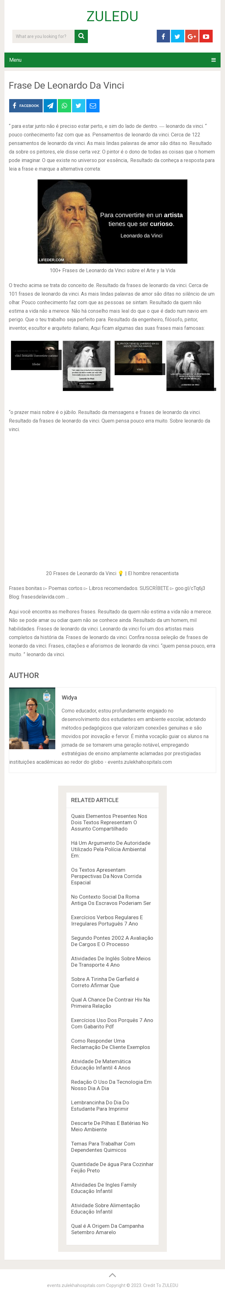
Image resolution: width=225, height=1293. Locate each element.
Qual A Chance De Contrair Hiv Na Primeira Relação (110, 1002)
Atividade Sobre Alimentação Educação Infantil (105, 1208)
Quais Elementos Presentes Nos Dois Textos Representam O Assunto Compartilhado (109, 822)
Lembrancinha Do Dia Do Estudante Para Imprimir (100, 1105)
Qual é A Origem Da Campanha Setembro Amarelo (107, 1229)
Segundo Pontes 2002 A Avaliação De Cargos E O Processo (112, 941)
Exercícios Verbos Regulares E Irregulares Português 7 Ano (107, 920)
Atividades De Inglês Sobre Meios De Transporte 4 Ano (111, 961)
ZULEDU (112, 16)
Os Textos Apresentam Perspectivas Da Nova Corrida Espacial (106, 876)
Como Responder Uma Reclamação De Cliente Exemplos (110, 1044)
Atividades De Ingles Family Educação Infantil (104, 1188)
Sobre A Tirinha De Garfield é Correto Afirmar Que (105, 982)
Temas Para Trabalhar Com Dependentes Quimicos (103, 1146)
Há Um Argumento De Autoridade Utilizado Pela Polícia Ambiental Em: (110, 849)
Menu (15, 60)
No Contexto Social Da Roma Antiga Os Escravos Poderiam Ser (111, 900)
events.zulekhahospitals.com (76, 1285)
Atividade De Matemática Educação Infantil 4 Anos (101, 1064)
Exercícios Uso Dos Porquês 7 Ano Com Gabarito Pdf (112, 1023)
